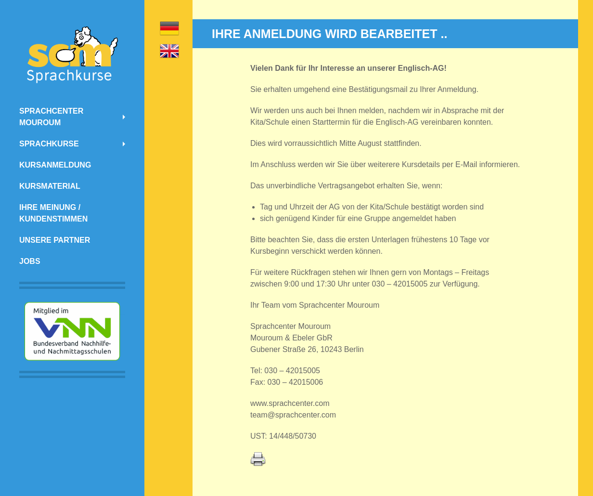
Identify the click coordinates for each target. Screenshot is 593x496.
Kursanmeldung (55, 165)
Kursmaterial (49, 186)
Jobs (29, 261)
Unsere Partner (54, 240)
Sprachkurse (49, 144)
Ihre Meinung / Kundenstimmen (53, 213)
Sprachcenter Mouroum (51, 117)
